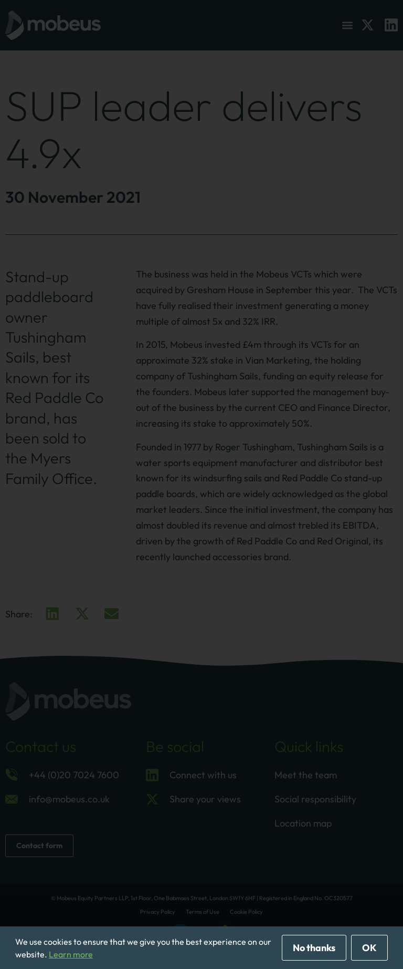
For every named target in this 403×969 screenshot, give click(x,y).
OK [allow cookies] (369, 948)
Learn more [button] (71, 954)
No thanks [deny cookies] (314, 948)
